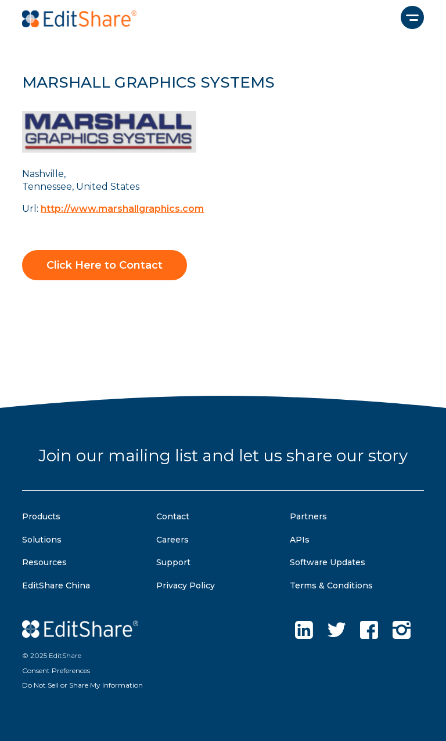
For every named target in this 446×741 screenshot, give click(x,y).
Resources (44, 562)
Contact (172, 516)
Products (41, 516)
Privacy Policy (185, 585)
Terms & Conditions (331, 585)
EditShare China (56, 585)
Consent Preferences (56, 670)
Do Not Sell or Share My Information (82, 685)
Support (173, 562)
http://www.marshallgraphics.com (122, 208)
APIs (300, 539)
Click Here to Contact (104, 265)
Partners (308, 516)
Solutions (42, 539)
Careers (172, 539)
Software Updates (327, 562)
